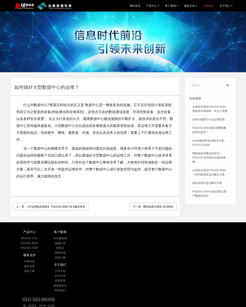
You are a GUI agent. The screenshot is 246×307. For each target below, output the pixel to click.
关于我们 (224, 5)
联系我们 (141, 257)
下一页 (153, 206)
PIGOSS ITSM (29, 247)
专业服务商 (67, 238)
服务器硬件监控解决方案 (207, 183)
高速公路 (67, 257)
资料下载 (104, 247)
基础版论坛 (142, 252)
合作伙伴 (141, 243)
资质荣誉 (141, 247)
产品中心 (151, 5)
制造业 (67, 247)
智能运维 (67, 252)
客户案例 (170, 5)
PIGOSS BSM (29, 243)
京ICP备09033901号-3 (123, 285)
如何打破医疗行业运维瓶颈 (208, 119)
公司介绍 (141, 238)
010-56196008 (188, 234)
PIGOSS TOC (29, 238)
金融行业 (67, 243)
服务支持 (189, 5)
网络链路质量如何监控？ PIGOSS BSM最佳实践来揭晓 (208, 157)
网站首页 (135, 5)
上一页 (50, 206)
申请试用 (104, 238)
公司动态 (208, 5)
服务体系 (104, 243)
